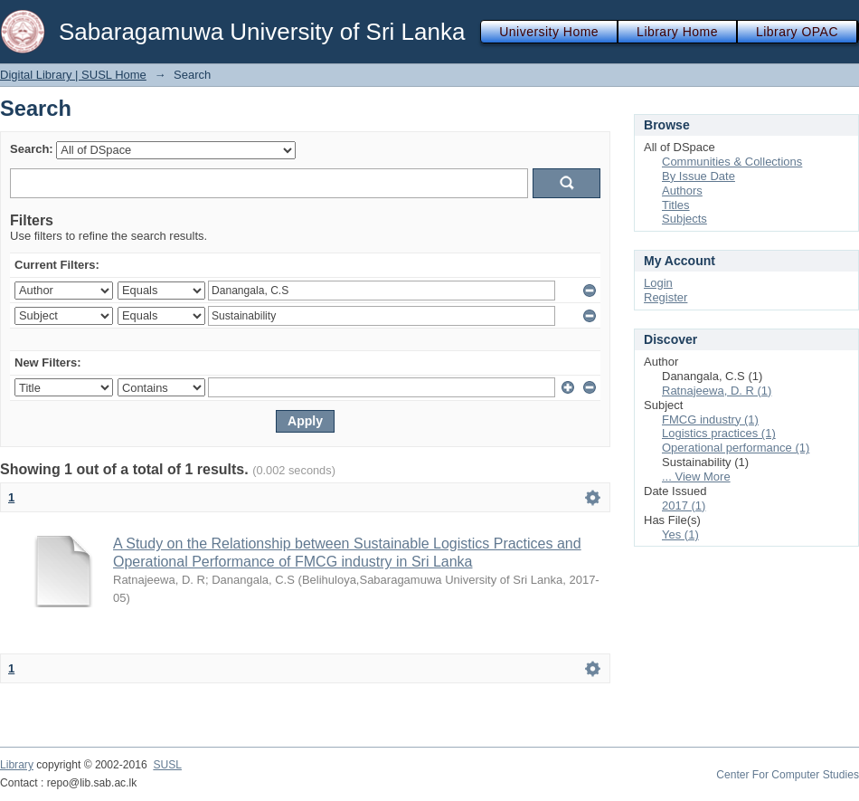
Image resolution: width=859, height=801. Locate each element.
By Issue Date (698, 176)
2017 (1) (683, 505)
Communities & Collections (732, 161)
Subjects (684, 218)
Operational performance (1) (735, 447)
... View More (696, 476)
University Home (549, 31)
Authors (682, 190)
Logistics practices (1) (719, 433)
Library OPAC (797, 31)
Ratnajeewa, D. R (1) (716, 390)
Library (16, 764)
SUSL (167, 764)
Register (665, 297)
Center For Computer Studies (787, 774)
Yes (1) (680, 534)
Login (658, 283)
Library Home (677, 31)
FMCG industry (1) (710, 419)
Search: (31, 149)
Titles (676, 205)
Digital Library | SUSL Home (73, 74)
